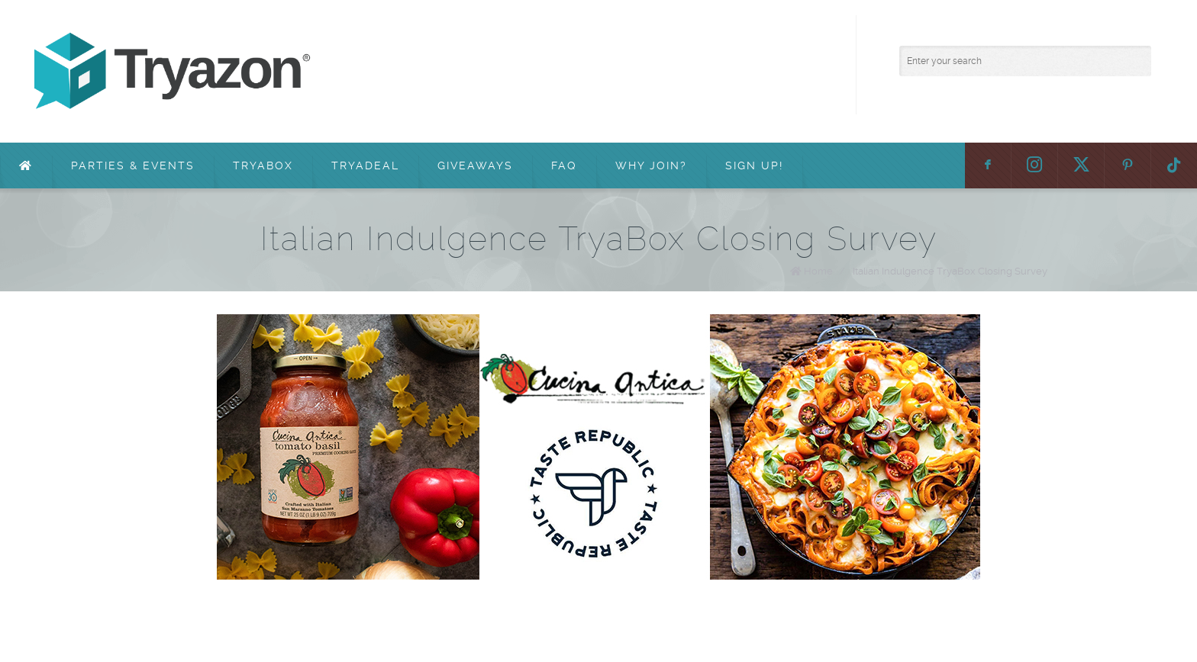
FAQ (564, 165)
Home (818, 271)
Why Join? (651, 165)
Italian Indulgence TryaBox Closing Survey (950, 271)
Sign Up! (754, 165)
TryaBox (263, 165)
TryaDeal (365, 165)
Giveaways (475, 165)
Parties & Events (133, 165)
